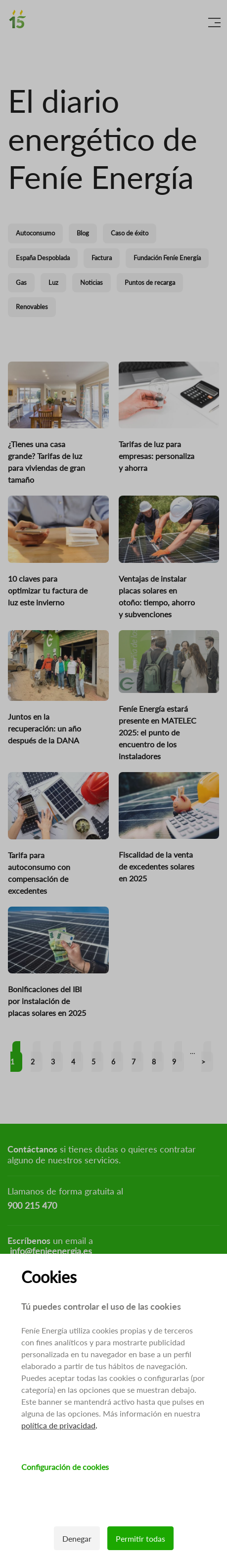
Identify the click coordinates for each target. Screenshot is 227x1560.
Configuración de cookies (65, 1466)
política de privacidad (58, 1425)
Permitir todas (140, 1538)
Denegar (76, 1538)
